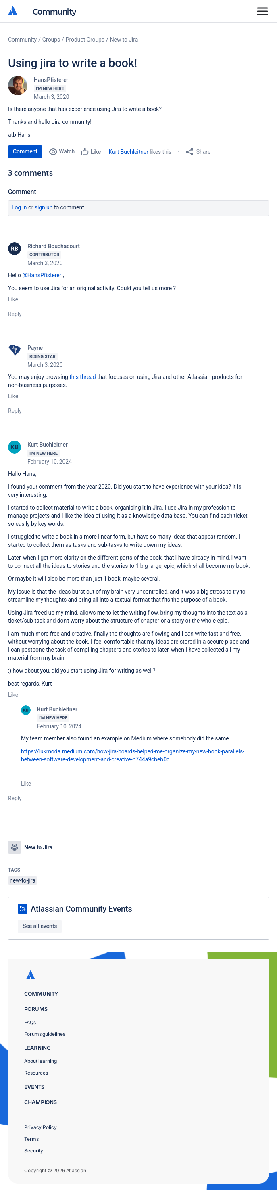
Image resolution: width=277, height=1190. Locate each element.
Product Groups (85, 39)
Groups (51, 39)
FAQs (30, 1022)
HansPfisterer (51, 80)
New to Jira (124, 39)
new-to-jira (22, 880)
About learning (40, 1061)
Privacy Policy (40, 1127)
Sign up (44, 207)
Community (55, 11)
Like (13, 299)
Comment (25, 151)
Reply (15, 314)
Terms (31, 1139)
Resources (36, 1073)
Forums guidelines (44, 1034)
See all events (40, 926)
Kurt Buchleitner (128, 151)
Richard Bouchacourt (53, 246)
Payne (35, 348)
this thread (82, 377)
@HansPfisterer (41, 275)
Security (33, 1151)
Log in (19, 207)
